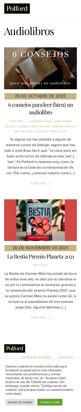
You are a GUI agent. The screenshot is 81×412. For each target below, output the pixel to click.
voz (64, 131)
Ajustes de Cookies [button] (20, 402)
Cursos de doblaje (35, 357)
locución (27, 131)
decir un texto (41, 126)
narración (41, 131)
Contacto (66, 357)
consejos (23, 126)
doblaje (58, 126)
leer (16, 131)
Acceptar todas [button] (50, 402)
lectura (70, 126)
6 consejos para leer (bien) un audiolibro (40, 108)
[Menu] (72, 6)
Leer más (38, 183)
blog (48, 121)
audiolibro (36, 121)
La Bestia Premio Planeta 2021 (40, 256)
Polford (16, 121)
